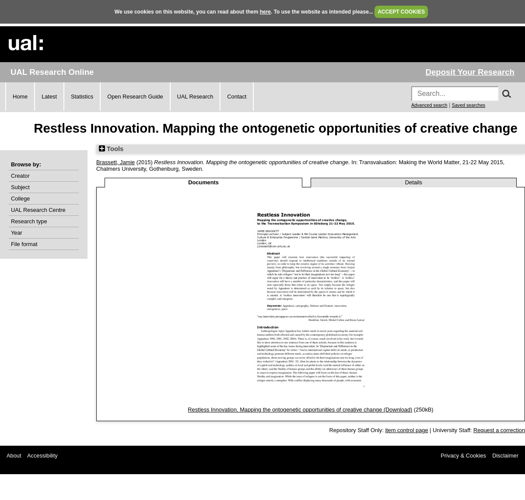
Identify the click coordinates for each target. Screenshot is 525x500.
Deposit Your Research (469, 72)
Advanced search (429, 105)
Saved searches (468, 105)
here (265, 12)
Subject (20, 187)
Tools (111, 148)
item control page (406, 430)
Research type (29, 221)
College (20, 198)
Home (20, 96)
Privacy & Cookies (463, 455)
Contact (236, 96)
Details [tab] (413, 182)
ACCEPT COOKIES (401, 12)
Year (16, 232)
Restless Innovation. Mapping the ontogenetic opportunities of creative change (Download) (300, 409)
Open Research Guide (135, 96)
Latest (49, 96)
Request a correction (499, 430)
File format (24, 244)
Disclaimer (505, 455)
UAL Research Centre (38, 210)
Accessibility (42, 455)
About (14, 455)
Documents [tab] (203, 182)
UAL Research (195, 96)
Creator (20, 176)
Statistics (82, 96)
